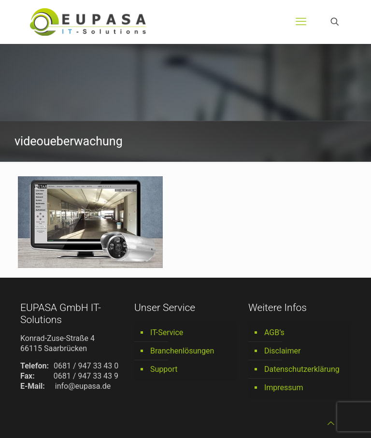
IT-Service (166, 332)
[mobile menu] (301, 22)
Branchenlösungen (182, 350)
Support (163, 369)
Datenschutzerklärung (302, 369)
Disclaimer (282, 350)
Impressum (283, 387)
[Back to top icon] (331, 423)
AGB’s (274, 332)
